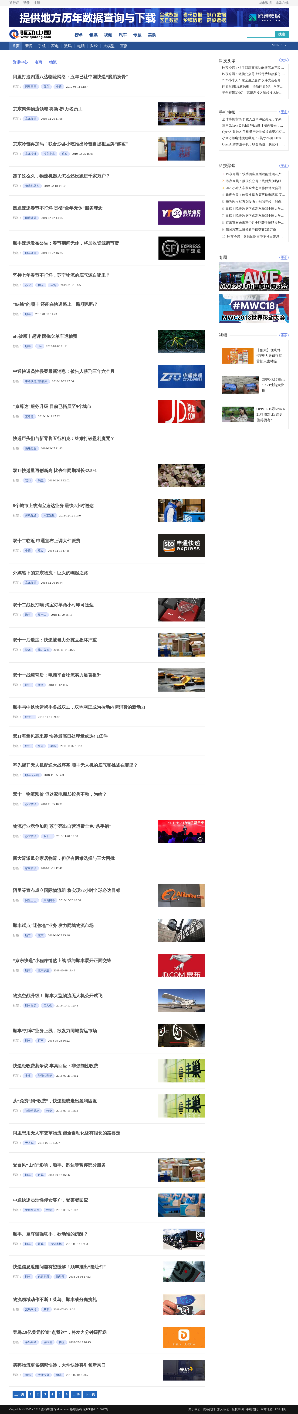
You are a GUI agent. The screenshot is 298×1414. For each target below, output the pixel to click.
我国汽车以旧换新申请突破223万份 (251, 229)
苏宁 (28, 285)
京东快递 (43, 970)
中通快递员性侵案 (36, 381)
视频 (108, 35)
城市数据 (265, 3)
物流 (53, 62)
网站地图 (267, 1409)
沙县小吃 (49, 153)
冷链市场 (56, 1244)
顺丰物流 (30, 1005)
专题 (137, 35)
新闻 (29, 46)
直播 (124, 46)
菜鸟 (46, 86)
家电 (55, 46)
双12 (28, 480)
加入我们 (223, 1409)
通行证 (14, 3)
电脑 (81, 46)
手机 (42, 46)
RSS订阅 (280, 1409)
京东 (41, 935)
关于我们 (194, 1409)
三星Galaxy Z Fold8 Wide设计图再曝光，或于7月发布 (260, 125)
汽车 (123, 35)
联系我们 (209, 1409)
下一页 (90, 1394)
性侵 (49, 1210)
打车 (41, 1040)
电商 (38, 62)
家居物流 (30, 868)
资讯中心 (20, 62)
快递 (28, 649)
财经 (94, 46)
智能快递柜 (45, 1075)
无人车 (29, 1142)
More (277, 45)
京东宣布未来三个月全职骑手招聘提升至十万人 (260, 222)
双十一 (29, 717)
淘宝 (41, 480)
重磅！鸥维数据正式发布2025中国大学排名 (257, 208)
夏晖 (41, 1244)
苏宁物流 (30, 804)
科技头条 (227, 60)
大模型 (109, 46)
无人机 (48, 1005)
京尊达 (29, 416)
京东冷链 (30, 153)
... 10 (76, 1394)
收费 (49, 1110)
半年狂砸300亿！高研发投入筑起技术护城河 (254, 93)
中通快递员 (32, 1210)
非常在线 (282, 3)
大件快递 (43, 1375)
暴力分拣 (43, 649)
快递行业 (30, 448)
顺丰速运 (30, 253)
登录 (26, 3)
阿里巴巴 (30, 86)
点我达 (48, 1342)
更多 (284, 60)
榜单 (78, 35)
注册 (37, 3)
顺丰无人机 (32, 775)
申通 (59, 86)
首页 (16, 46)
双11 (28, 685)
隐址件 (60, 1276)
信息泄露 (43, 1276)
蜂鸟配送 (30, 515)
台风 (41, 1175)
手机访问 (252, 1409)
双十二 (42, 614)
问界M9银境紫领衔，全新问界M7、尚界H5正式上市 (259, 86)
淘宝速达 (49, 515)
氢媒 (93, 35)
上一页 (19, 1394)
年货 (53, 285)
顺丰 (28, 314)
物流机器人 (32, 185)
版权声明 (238, 1409)
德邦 (28, 1375)
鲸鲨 (64, 153)
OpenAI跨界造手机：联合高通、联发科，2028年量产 (260, 144)
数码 (68, 46)
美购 (152, 35)
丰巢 (28, 1075)
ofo (40, 346)
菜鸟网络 (49, 900)
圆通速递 (30, 218)
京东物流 (30, 118)
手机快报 (227, 112)
